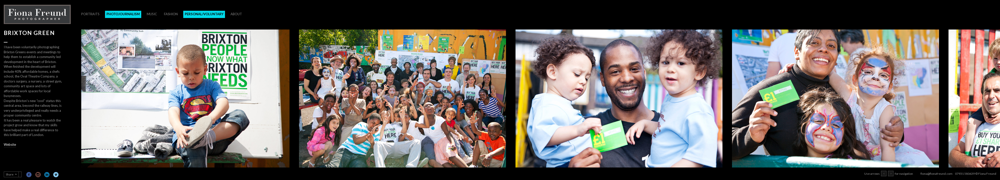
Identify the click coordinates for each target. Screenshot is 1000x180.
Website (10, 144)
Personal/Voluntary (204, 14)
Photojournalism (123, 14)
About (236, 14)
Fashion (171, 14)
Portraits (90, 14)
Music (152, 14)
